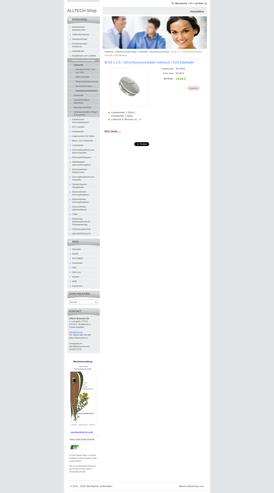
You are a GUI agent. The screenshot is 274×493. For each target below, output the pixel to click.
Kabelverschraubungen (126, 52)
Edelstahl (143, 52)
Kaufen (193, 88)
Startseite (109, 52)
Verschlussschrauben (159, 52)
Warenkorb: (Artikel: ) (191, 3)
